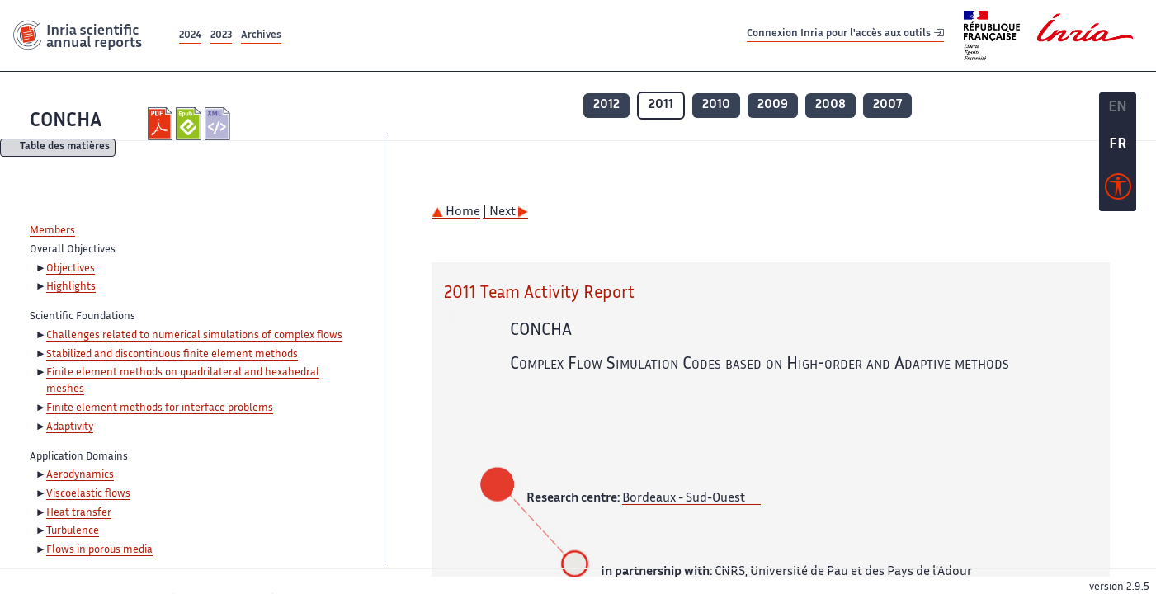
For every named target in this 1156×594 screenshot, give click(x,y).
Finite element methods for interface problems (159, 408)
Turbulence (72, 531)
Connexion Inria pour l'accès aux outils (845, 35)
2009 (772, 105)
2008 (830, 105)
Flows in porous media (99, 550)
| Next (505, 212)
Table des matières (65, 148)
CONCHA (65, 121)
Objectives (70, 269)
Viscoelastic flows (88, 494)
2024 (190, 35)
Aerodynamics (80, 475)
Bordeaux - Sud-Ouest (683, 498)
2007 (887, 105)
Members (52, 231)
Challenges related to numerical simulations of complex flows (194, 336)
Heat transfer (78, 513)
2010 (716, 105)
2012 (606, 105)
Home (456, 212)
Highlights (71, 287)
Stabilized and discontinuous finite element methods (172, 355)
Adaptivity (69, 427)
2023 (221, 35)
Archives (261, 35)
